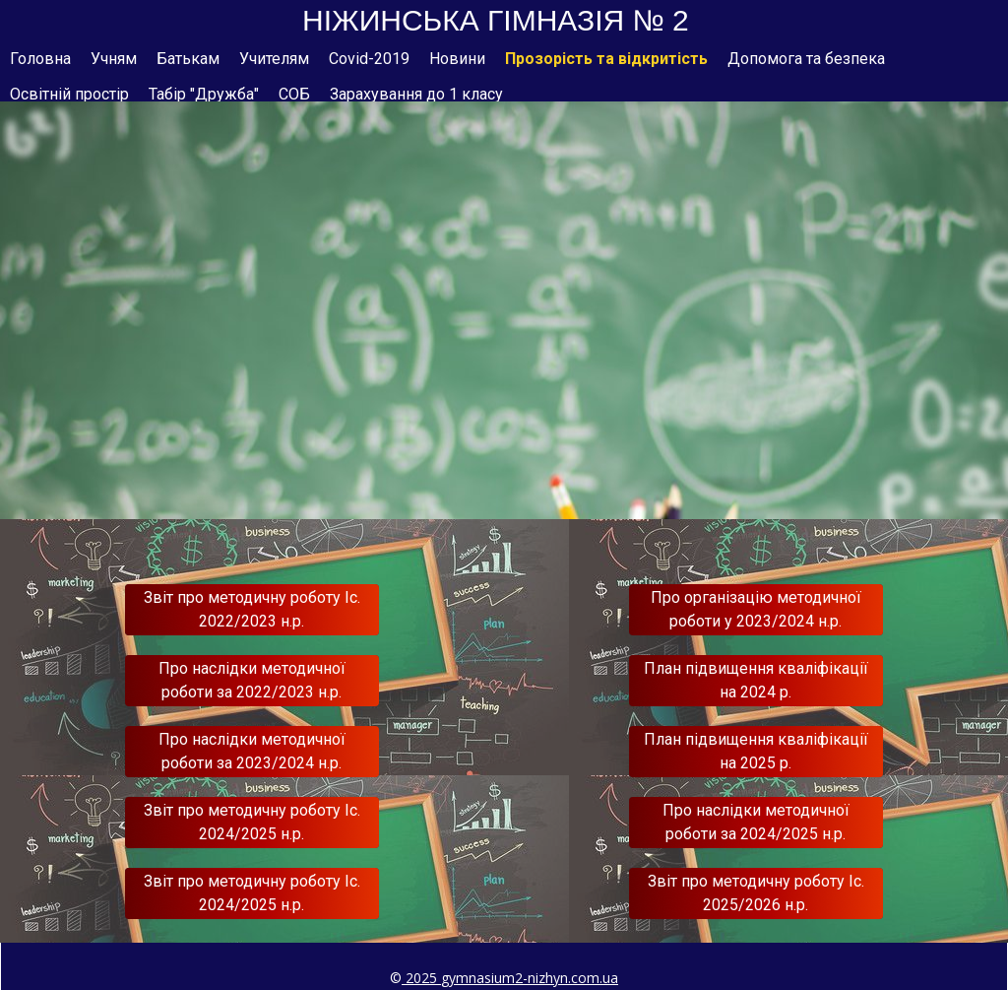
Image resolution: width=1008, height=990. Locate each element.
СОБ (294, 94)
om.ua (598, 977)
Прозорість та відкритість (606, 58)
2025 (421, 977)
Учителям (274, 58)
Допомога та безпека (806, 58)
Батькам (188, 58)
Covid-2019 (369, 58)
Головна (40, 58)
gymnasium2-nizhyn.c (509, 977)
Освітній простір (69, 94)
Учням (114, 58)
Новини (457, 58)
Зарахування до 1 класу (416, 94)
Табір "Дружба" (204, 94)
